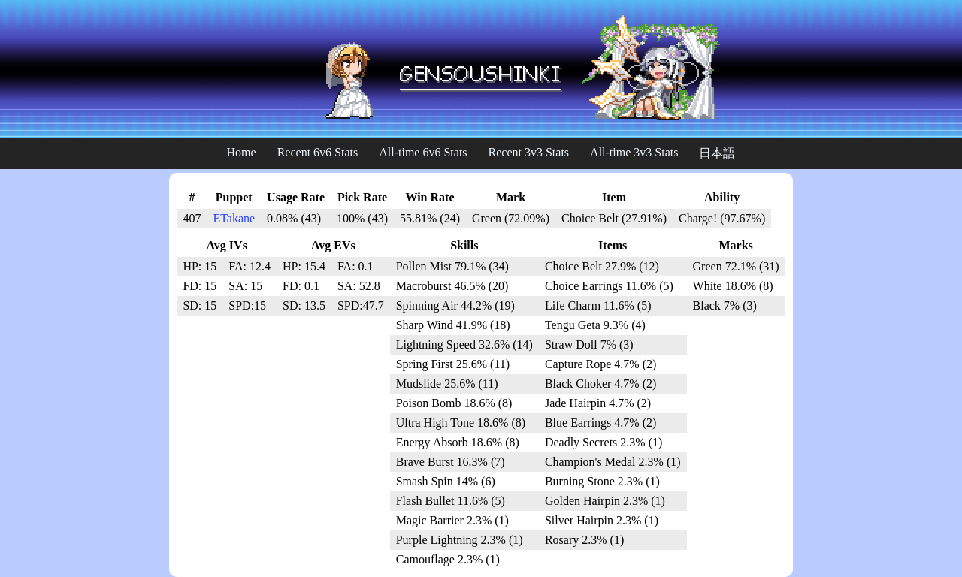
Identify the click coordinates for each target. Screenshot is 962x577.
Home (241, 152)
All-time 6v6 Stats (423, 152)
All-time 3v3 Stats (634, 152)
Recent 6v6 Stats (317, 152)
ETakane (234, 218)
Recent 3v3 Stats (529, 152)
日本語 (717, 153)
